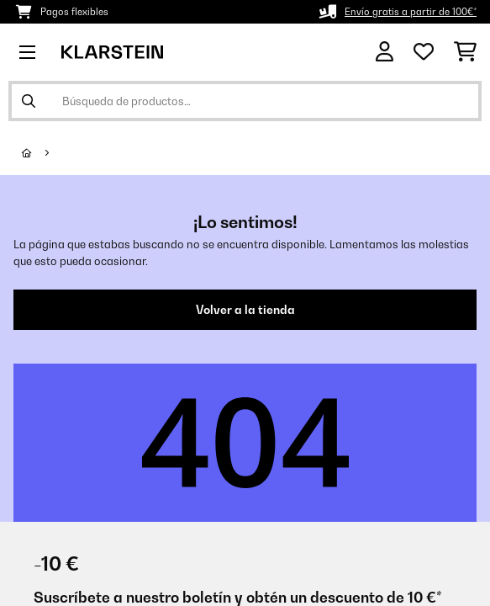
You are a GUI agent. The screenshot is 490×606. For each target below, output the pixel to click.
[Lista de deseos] (424, 52)
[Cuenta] (384, 52)
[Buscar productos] (245, 101)
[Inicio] (42, 153)
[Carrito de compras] (465, 52)
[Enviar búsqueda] (28, 101)
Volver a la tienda (245, 309)
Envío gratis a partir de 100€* (411, 12)
